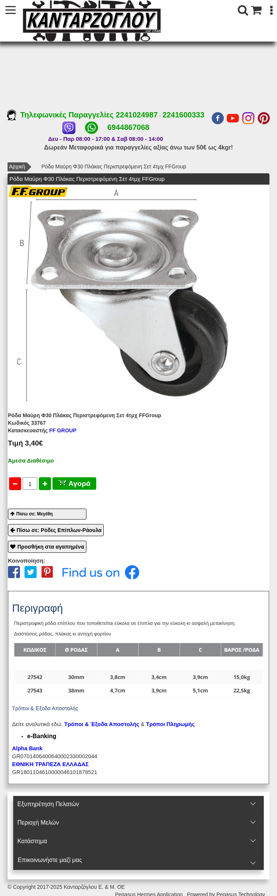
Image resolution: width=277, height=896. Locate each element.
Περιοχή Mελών (38, 822)
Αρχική (17, 166)
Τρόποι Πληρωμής (170, 724)
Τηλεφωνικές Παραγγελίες (61, 115)
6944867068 (128, 127)
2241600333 (183, 115)
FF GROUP (42, 430)
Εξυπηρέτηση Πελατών (48, 804)
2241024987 (137, 115)
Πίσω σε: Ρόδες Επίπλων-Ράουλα (59, 530)
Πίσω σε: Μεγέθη (34, 514)
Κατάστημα (32, 841)
